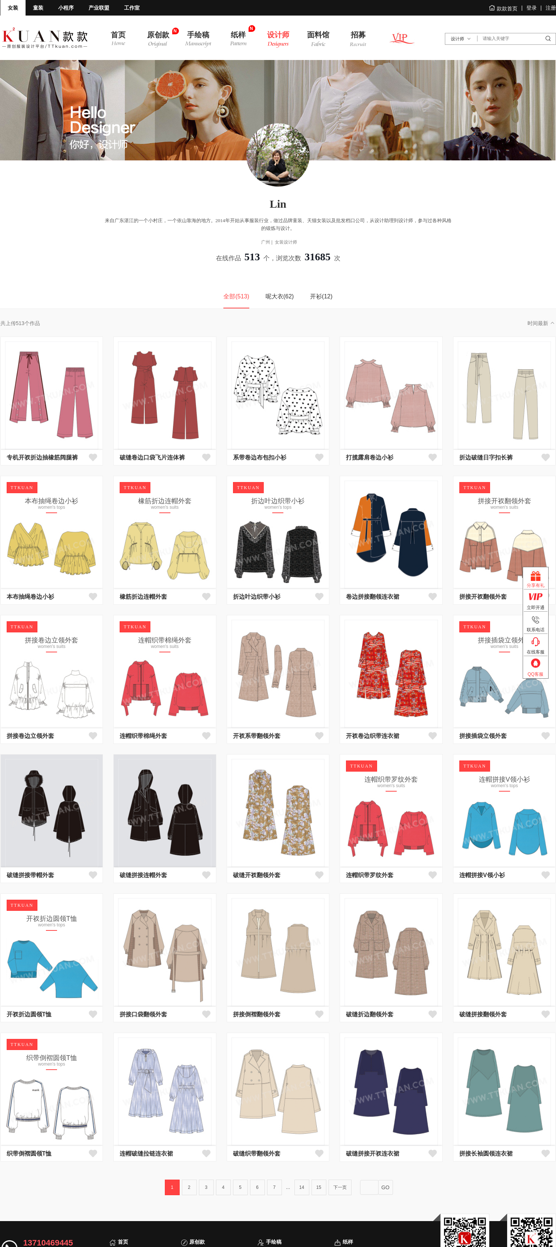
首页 (123, 1242)
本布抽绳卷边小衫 (30, 597)
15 (318, 1187)
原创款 (197, 1242)
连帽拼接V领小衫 (482, 875)
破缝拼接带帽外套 (30, 875)
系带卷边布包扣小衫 (259, 457)
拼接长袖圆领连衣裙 (486, 1153)
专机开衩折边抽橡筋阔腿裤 (42, 457)
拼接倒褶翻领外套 (256, 1014)
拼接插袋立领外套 (483, 736)
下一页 (340, 1187)
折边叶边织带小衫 (256, 597)
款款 (44, 38)
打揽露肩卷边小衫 (369, 457)
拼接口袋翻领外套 (143, 1014)
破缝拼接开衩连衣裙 (372, 1153)
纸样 (348, 1242)
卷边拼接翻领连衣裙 (372, 597)
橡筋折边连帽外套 (143, 597)
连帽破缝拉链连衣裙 (146, 1153)
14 (301, 1187)
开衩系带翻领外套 (256, 736)
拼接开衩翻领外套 (483, 597)
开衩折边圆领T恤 (29, 1014)
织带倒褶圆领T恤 (29, 1153)
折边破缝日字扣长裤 (486, 457)
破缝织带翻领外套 (256, 1153)
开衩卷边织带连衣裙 (372, 736)
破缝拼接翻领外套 (483, 1014)
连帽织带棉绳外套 (143, 736)
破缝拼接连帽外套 (143, 875)
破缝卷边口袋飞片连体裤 (152, 457)
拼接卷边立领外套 (30, 736)
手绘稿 (274, 1242)
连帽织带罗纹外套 (369, 875)
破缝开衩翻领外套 (256, 875)
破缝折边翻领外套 (369, 1014)
